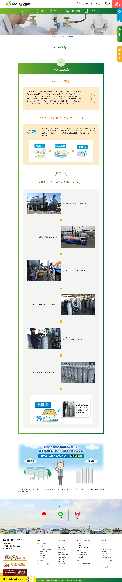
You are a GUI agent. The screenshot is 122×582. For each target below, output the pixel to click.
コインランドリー (93, 11)
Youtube (44, 515)
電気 (39, 11)
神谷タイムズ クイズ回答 (106, 561)
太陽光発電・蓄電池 (106, 558)
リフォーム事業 (61, 540)
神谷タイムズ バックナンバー (107, 564)
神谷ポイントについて (45, 553)
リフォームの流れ (63, 543)
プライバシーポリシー (82, 560)
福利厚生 (81, 557)
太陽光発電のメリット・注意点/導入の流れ (65, 558)
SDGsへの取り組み (83, 547)
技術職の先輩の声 (83, 554)
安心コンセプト (63, 545)
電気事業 (40, 561)
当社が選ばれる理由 (64, 554)
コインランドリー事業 (43, 564)
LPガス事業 (61, 36)
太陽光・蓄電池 (72, 11)
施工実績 (61, 547)
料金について (43, 555)
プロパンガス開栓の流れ (46, 549)
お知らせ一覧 (103, 540)
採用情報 (107, 3)
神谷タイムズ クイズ (18, 578)
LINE (60, 515)
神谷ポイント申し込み (107, 549)
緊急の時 (117, 4)
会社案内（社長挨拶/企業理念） (85, 540)
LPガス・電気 (105, 553)
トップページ (52, 36)
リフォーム (54, 11)
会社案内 (98, 3)
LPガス (26, 11)
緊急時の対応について (45, 551)
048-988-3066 (10, 548)
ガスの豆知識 (43, 558)
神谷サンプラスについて (84, 3)
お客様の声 (62, 549)
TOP (39, 540)
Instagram (77, 515)
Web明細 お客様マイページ (106, 567)
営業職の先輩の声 (83, 552)
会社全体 (104, 551)
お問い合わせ (103, 547)
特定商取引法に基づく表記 (83, 563)
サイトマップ (103, 543)
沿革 (80, 545)
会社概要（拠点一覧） (84, 543)
